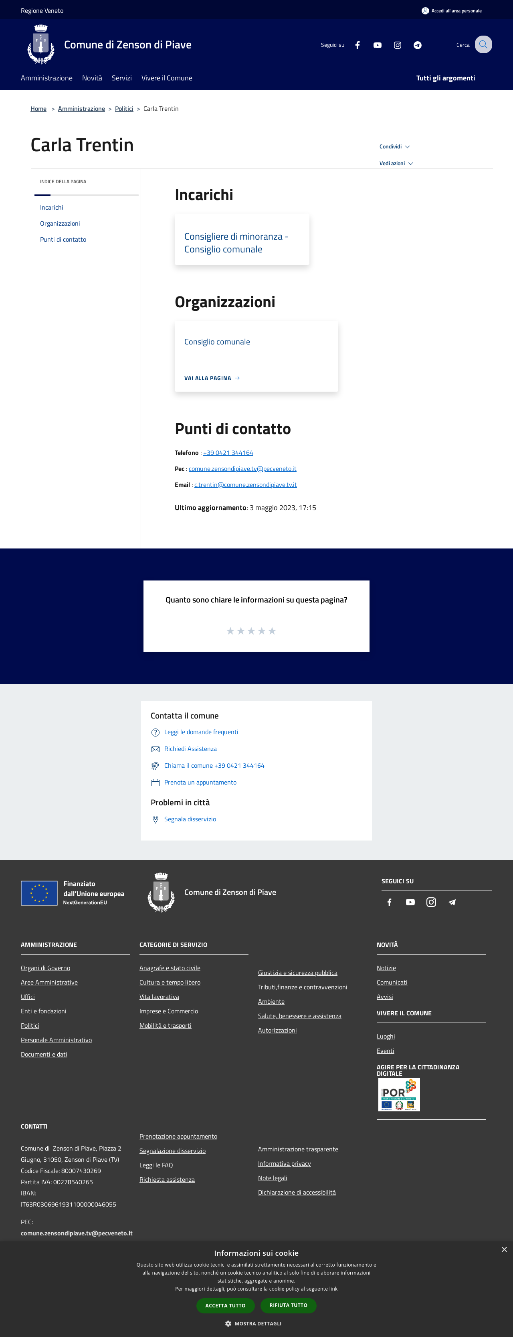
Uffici (28, 996)
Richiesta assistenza (167, 1179)
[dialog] (256, 1289)
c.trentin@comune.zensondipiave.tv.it (245, 484)
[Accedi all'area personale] (451, 10)
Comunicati (392, 982)
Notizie (386, 968)
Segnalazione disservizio (172, 1150)
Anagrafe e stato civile (169, 968)
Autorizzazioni (277, 1030)
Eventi (385, 1050)
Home (38, 108)
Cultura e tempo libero (169, 982)
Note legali (272, 1178)
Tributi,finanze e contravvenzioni (302, 987)
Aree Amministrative (49, 982)
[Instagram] (391, 44)
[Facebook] (351, 44)
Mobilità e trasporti (165, 1025)
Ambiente (271, 1001)
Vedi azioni (398, 163)
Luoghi (386, 1036)
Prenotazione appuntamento (178, 1136)
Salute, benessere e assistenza (299, 1016)
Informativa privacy (284, 1163)
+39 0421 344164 (228, 452)
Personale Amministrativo (56, 1040)
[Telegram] (411, 44)
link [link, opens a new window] (333, 1288)
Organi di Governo (45, 968)
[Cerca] (482, 44)
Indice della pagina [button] (63, 181)
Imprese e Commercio (168, 1011)
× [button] (504, 1250)
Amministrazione (81, 108)
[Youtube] (371, 44)
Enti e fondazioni (44, 1011)
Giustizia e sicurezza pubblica (297, 972)
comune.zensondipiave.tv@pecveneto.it (243, 468)
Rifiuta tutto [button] (289, 1305)
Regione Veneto (42, 10)
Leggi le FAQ (156, 1165)
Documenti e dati (44, 1054)
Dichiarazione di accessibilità (297, 1192)
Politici (124, 108)
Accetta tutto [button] (226, 1305)
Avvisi (385, 996)
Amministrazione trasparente (298, 1149)
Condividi (396, 147)
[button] (256, 1323)
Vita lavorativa (159, 996)
